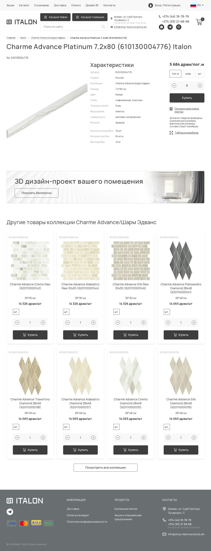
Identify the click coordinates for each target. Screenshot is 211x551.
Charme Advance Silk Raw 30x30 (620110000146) (131, 286)
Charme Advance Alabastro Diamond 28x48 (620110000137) (80, 403)
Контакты (109, 5)
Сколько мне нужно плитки (187, 110)
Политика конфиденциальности (87, 521)
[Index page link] (22, 22)
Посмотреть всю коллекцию (105, 467)
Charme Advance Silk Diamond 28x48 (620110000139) (181, 403)
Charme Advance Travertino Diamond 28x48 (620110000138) (30, 403)
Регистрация (172, 5)
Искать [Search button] (103, 26)
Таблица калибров (186, 132)
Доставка (60, 5)
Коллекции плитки (126, 509)
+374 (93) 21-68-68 (175, 21)
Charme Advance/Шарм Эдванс (48, 37)
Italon (23, 37)
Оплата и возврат (78, 515)
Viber (178, 27)
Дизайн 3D (92, 5)
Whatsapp (161, 27)
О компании (41, 5)
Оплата (76, 5)
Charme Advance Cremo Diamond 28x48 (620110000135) (131, 403)
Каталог (24, 5)
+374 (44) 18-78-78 (175, 16)
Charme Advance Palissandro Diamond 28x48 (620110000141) (181, 288)
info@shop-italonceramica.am (130, 27)
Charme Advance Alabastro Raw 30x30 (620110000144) (80, 286)
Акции (10, 5)
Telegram (170, 27)
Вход (158, 5)
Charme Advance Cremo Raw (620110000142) (30, 286)
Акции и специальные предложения (128, 517)
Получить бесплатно (37, 193)
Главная (11, 37)
